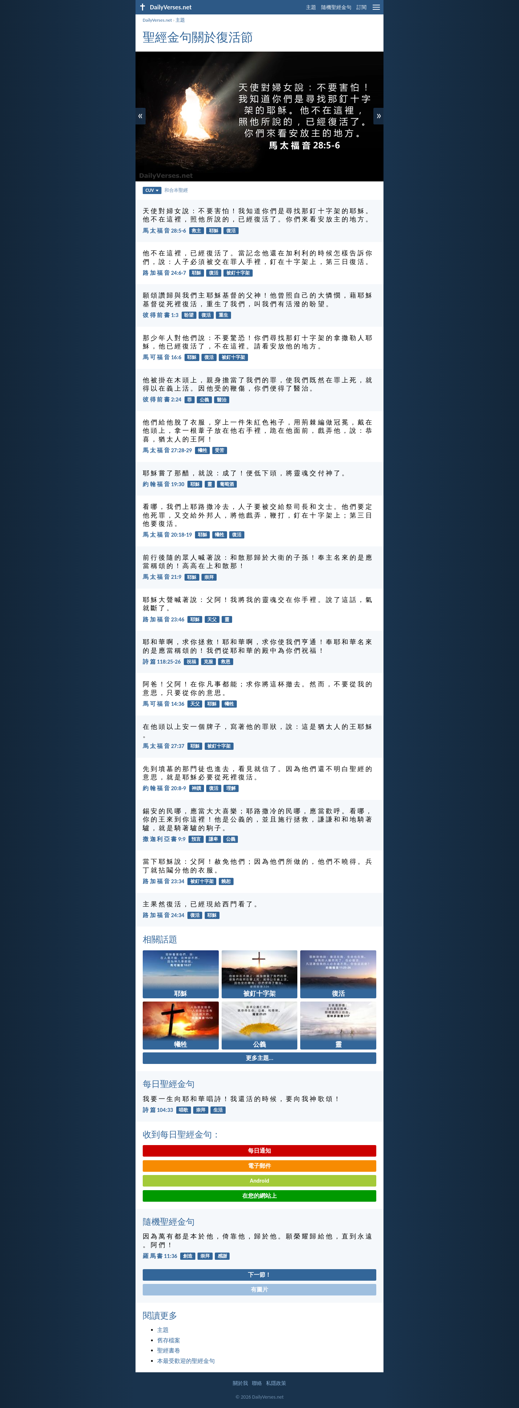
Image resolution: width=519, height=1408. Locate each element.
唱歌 (183, 1110)
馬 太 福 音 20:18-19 (167, 534)
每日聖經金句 (169, 1084)
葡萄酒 (227, 484)
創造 (187, 1256)
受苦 (219, 450)
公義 (204, 399)
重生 (223, 315)
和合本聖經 (176, 190)
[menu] (376, 10)
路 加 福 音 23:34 (163, 881)
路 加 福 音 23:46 (163, 619)
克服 (208, 661)
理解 (231, 788)
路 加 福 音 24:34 (163, 915)
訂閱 (361, 7)
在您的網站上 (259, 1195)
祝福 (191, 661)
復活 (231, 230)
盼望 (189, 315)
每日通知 (259, 1150)
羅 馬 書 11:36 (160, 1256)
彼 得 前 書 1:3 (160, 315)
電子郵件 (259, 1165)
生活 (218, 1110)
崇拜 (209, 577)
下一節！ (259, 1274)
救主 (196, 230)
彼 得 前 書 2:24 (162, 399)
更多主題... (260, 1058)
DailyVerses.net (157, 20)
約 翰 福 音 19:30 (163, 484)
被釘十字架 (238, 273)
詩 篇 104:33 (158, 1109)
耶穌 (213, 230)
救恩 (225, 661)
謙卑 (213, 839)
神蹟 (196, 788)
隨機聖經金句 (336, 7)
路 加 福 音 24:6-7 (164, 272)
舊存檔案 (168, 1340)
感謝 (222, 1256)
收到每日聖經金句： (182, 1134)
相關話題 (160, 939)
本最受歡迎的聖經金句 (186, 1361)
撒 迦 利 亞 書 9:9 (164, 839)
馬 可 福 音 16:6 (162, 357)
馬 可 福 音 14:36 (163, 703)
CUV (152, 190)
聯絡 (257, 1383)
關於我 (240, 1383)
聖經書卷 (168, 1350)
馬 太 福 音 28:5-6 (164, 230)
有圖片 (259, 1289)
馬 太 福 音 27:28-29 (167, 450)
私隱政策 (276, 1383)
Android (259, 1180)
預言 (196, 839)
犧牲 (202, 450)
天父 (212, 619)
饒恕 (226, 881)
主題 (311, 7)
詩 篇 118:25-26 (162, 661)
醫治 (221, 399)
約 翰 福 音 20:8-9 (164, 788)
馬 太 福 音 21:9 (162, 576)
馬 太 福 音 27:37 (163, 746)
